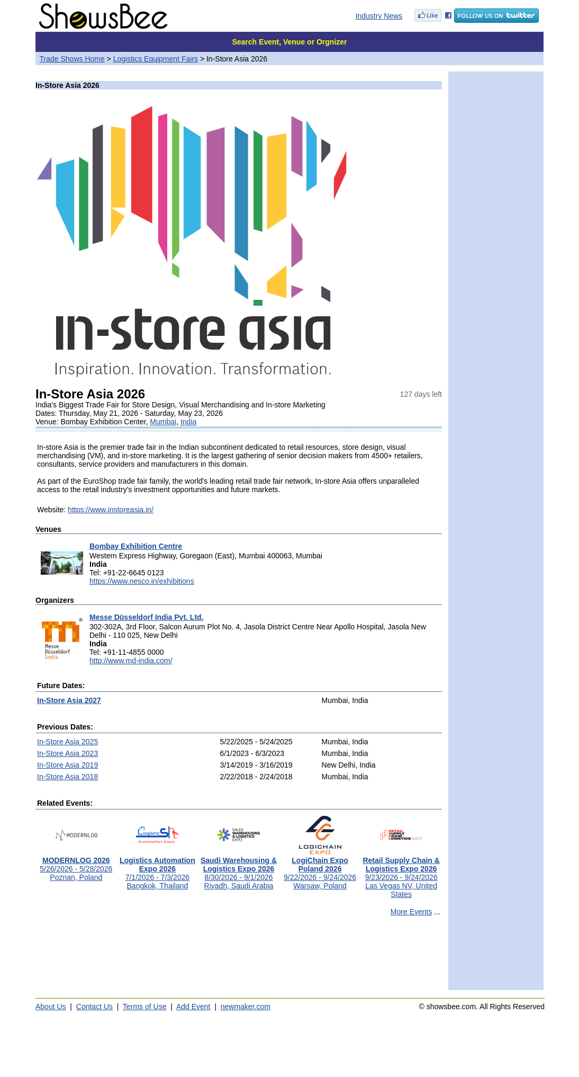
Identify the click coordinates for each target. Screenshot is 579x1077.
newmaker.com (245, 1006)
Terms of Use (144, 1006)
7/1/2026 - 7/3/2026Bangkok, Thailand (157, 869)
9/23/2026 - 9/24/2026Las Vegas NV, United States (401, 873)
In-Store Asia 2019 (67, 765)
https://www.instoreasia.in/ (110, 509)
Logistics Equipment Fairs (155, 59)
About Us (50, 1006)
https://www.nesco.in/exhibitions (141, 581)
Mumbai (163, 421)
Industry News (379, 16)
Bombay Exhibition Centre (135, 546)
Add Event (193, 1006)
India (188, 421)
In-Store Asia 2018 (67, 776)
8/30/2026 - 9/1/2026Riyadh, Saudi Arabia (239, 869)
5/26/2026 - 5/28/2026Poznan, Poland (76, 865)
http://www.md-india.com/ (130, 660)
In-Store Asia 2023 (67, 753)
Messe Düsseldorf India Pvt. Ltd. (146, 617)
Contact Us (94, 1006)
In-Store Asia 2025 (67, 741)
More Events (411, 911)
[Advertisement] (238, 958)
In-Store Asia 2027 (69, 700)
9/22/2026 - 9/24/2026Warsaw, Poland (320, 869)
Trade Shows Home (72, 59)
